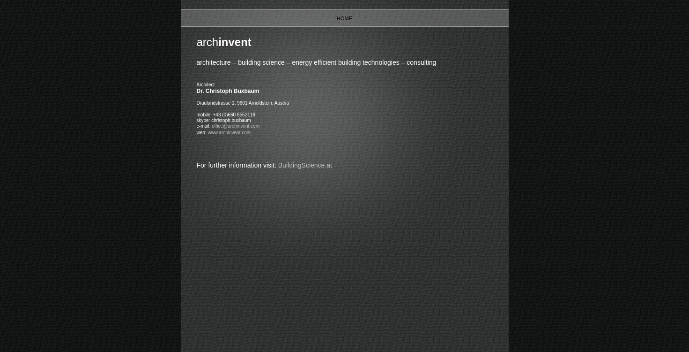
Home (345, 18)
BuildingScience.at (305, 165)
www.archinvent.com (229, 132)
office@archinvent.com (235, 126)
